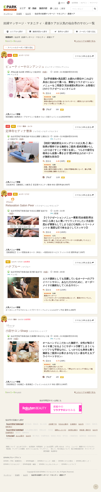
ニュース (74, 447)
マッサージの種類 (18, 449)
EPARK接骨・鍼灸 (29, 464)
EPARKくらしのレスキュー (48, 464)
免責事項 (54, 451)
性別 (63, 3)
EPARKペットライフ (69, 464)
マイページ (93, 3)
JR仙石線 (10, 436)
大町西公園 (73, 430)
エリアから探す (14, 31)
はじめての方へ (22, 447)
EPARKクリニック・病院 (46, 461)
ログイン (84, 3)
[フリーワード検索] (82, 9)
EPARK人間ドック (82, 461)
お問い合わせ (59, 447)
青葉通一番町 (85, 430)
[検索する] (95, 9)
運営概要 (46, 451)
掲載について (10, 447)
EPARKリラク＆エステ (10, 8)
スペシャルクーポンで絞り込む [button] (19, 47)
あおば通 (20, 436)
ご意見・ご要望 (57, 8)
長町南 (8, 427)
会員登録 (75, 3)
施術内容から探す (38, 31)
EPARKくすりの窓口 (65, 461)
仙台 (81, 424)
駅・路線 (32, 8)
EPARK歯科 (30, 461)
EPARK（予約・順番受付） (13, 461)
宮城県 (19, 14)
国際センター (60, 430)
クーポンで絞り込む (86, 31)
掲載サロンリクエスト (87, 447)
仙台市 (28, 14)
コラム (67, 447)
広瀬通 (73, 424)
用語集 (8, 449)
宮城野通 (9, 433)
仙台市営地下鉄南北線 (15, 424)
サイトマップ (89, 449)
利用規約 (39, 447)
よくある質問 (48, 447)
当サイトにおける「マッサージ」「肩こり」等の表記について (48, 449)
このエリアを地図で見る (85, 41)
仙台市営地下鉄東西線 (15, 430)
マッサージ (8, 14)
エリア (23, 8)
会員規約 (32, 447)
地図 (44, 72)
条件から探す (61, 31)
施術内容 (43, 8)
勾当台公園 (63, 424)
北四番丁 (53, 424)
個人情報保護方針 (77, 449)
